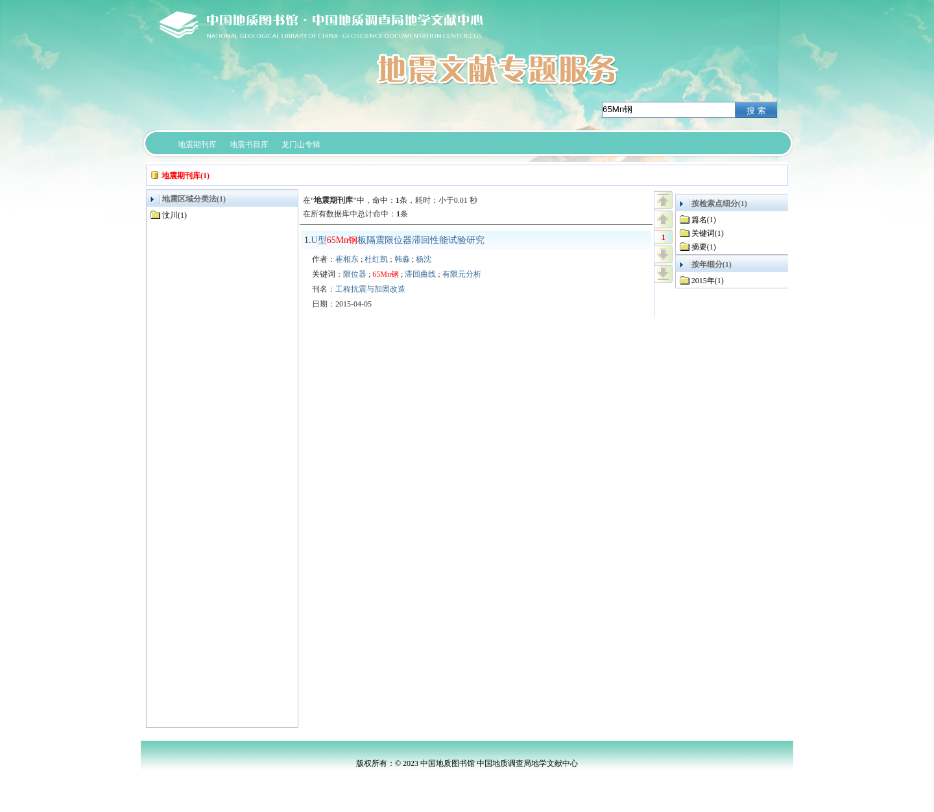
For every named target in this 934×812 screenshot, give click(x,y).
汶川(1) (174, 215)
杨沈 (423, 259)
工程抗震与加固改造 (370, 289)
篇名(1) (703, 219)
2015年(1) (707, 280)
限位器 (354, 274)
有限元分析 (461, 274)
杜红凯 (376, 259)
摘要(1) (703, 246)
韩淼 (402, 259)
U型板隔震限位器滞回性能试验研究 (398, 240)
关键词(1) (707, 233)
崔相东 (347, 259)
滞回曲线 (420, 274)
